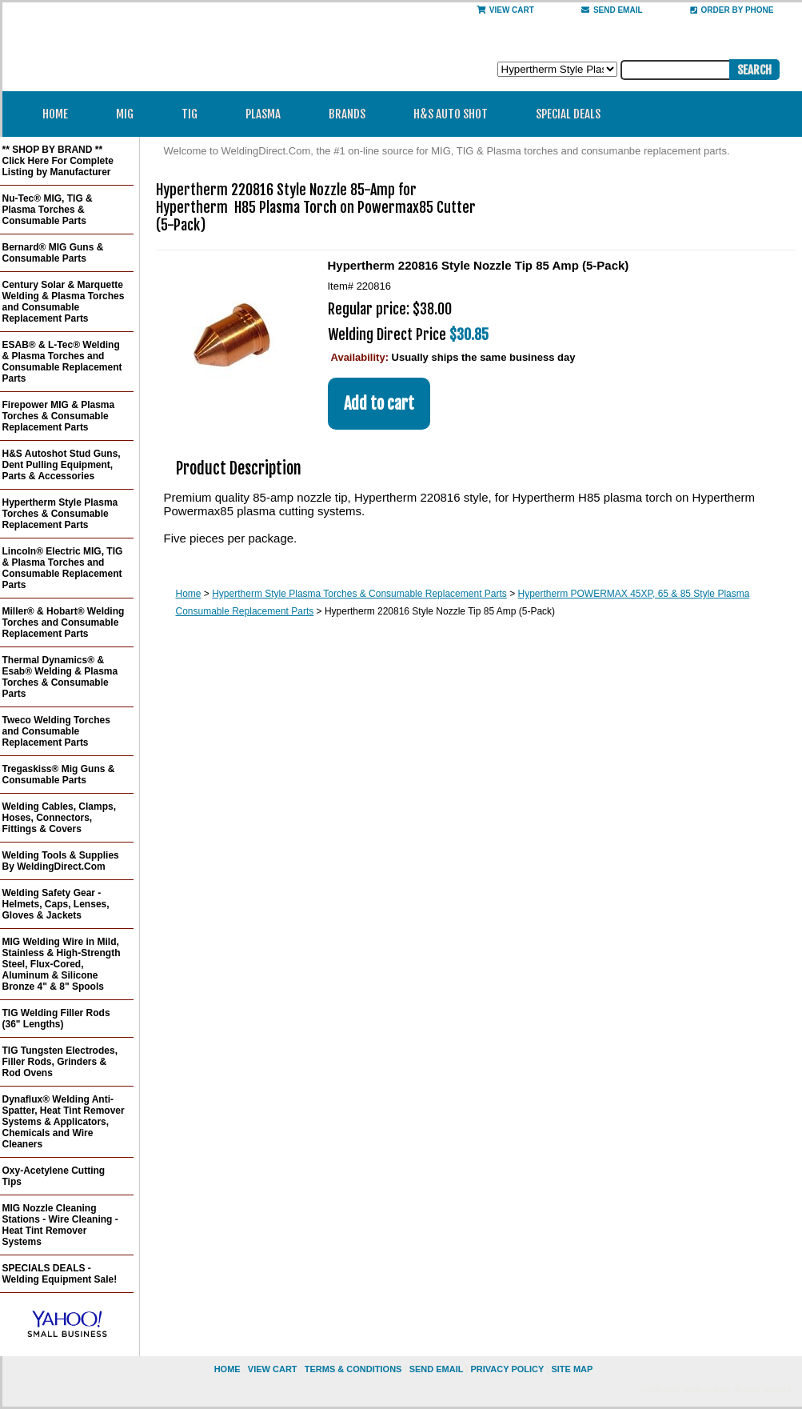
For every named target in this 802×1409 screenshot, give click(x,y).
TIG (195, 114)
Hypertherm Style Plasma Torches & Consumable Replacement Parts (359, 593)
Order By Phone (732, 10)
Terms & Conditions (353, 1369)
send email (612, 10)
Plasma (268, 114)
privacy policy (507, 1369)
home (227, 1369)
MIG (130, 114)
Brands (352, 114)
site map (572, 1369)
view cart (272, 1369)
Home (55, 114)
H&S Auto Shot (450, 114)
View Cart (505, 10)
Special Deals (568, 114)
